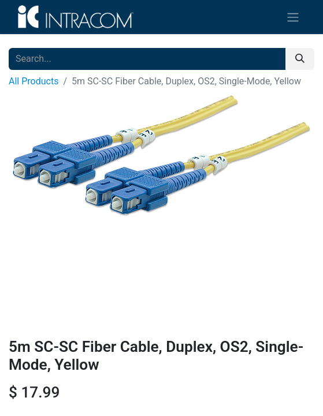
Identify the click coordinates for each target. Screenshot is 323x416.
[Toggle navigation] (293, 17)
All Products (33, 81)
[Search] (299, 59)
